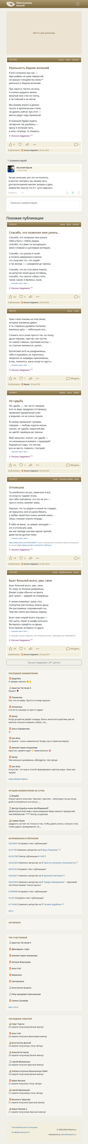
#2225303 (13, 862)
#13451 (41, 856)
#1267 (12, 898)
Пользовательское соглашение (25, 1127)
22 (15, 296)
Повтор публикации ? (27, 856)
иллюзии (75, 60)
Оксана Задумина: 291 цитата (44, 662)
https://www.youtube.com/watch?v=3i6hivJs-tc (34, 545)
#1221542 (13, 572)
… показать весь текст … (19, 283)
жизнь (61, 60)
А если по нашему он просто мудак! (26, 709)
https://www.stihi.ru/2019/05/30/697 (23, 542)
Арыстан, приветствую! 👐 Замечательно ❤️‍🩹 (30, 750)
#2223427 (13, 875)
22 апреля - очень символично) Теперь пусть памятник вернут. (39, 741)
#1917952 (13, 60)
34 (15, 378)
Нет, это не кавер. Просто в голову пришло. (30, 700)
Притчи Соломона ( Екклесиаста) (59, 862)
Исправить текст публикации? (28, 843)
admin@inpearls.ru (68, 1134)
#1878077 (13, 392)
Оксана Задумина (20, 135)
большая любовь (66, 479)
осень (76, 479)
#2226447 (13, 843)
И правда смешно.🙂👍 (20, 681)
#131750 (13, 849)
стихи (67, 60)
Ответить (12, 192)
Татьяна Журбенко (53, 904)
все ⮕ (11, 910)
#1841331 (13, 224)
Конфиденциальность (21, 1132)
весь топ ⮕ (13, 1007)
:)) (9, 731)
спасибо (76, 224)
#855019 (12, 311)
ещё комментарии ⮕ (18, 779)
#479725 (13, 869)
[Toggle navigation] (78, 4)
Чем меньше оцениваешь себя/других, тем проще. (33, 760)
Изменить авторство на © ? (34, 849)
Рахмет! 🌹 (14, 691)
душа (69, 224)
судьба (76, 392)
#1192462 (13, 904)
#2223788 (13, 856)
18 (15, 558)
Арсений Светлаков (53, 875)
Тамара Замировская (54, 882)
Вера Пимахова (50, 849)
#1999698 (13, 891)
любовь (62, 392)
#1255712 (13, 479)
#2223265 (13, 882)
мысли (76, 572)
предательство (65, 572)
